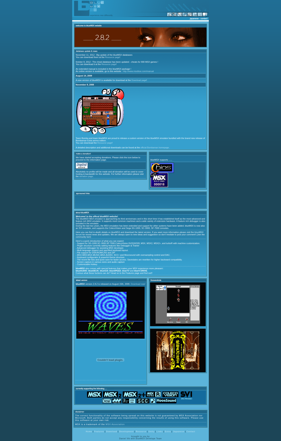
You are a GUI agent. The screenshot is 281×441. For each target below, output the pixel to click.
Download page (139, 80)
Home (89, 431)
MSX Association (115, 424)
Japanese (178, 431)
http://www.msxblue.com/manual (138, 71)
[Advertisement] (121, 202)
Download (111, 431)
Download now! (138, 284)
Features (99, 431)
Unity (151, 431)
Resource (141, 431)
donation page (86, 176)
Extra (168, 431)
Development (126, 431)
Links (160, 431)
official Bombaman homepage (154, 147)
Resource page (112, 57)
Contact (191, 431)
